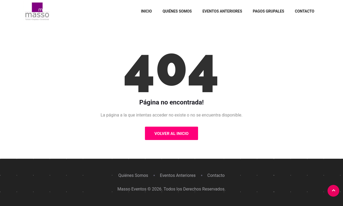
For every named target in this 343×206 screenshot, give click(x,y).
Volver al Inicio (171, 133)
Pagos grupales (268, 11)
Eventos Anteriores (222, 11)
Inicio (146, 11)
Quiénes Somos (177, 11)
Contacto (304, 11)
